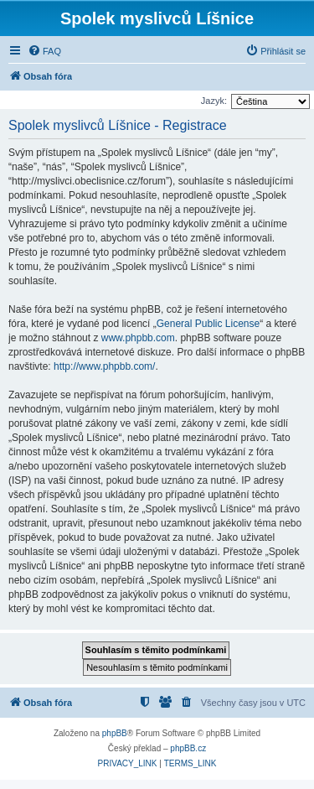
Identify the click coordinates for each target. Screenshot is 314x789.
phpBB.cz (188, 748)
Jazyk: (214, 101)
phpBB (114, 733)
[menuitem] (44, 51)
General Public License (208, 324)
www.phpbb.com (138, 338)
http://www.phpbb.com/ (104, 366)
